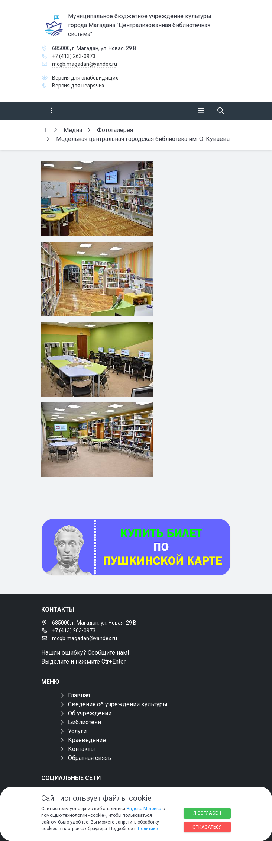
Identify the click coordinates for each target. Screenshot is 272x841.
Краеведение (87, 740)
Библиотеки (84, 722)
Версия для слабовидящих (85, 78)
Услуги (77, 731)
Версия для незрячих (78, 86)
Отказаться (207, 827)
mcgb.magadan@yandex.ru (84, 64)
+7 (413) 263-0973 (73, 56)
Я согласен (207, 813)
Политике (148, 828)
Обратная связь (89, 757)
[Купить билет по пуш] (136, 547)
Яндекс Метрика (143, 808)
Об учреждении (89, 713)
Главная (79, 695)
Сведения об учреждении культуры (118, 704)
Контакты (81, 748)
